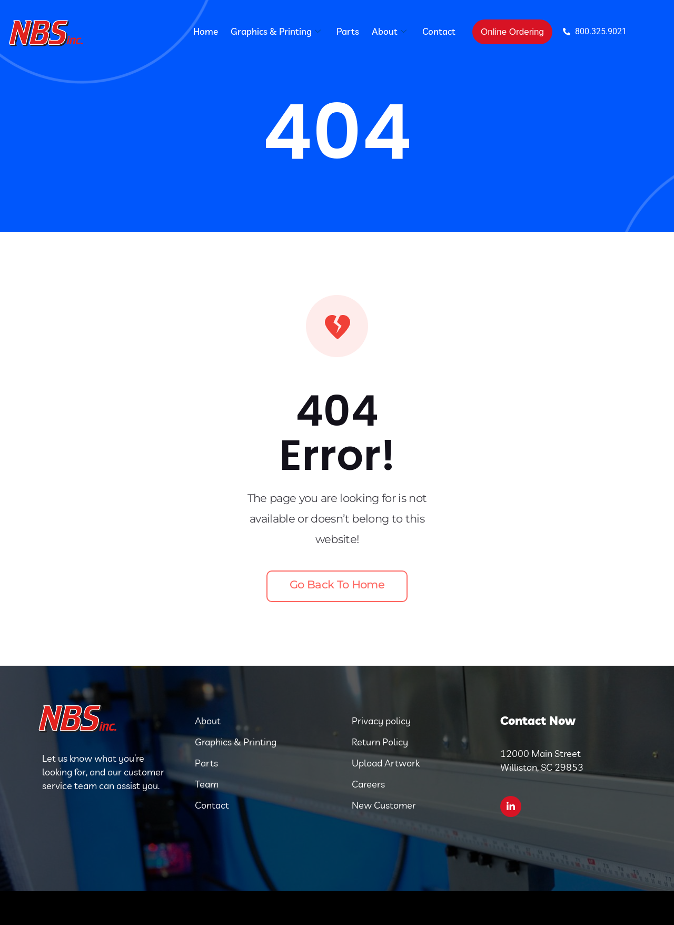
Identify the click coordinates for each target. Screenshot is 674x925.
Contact (438, 31)
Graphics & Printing (276, 31)
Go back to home (337, 584)
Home (205, 31)
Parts (347, 31)
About (389, 31)
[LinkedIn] (510, 806)
